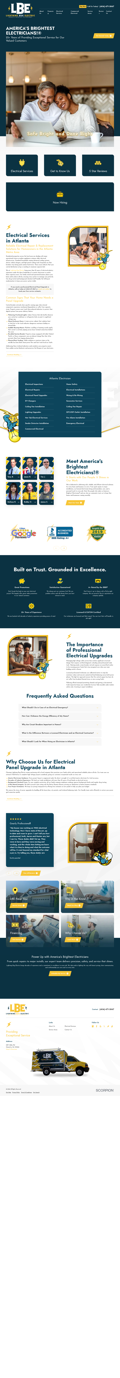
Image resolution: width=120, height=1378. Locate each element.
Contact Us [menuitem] (109, 12)
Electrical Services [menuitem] (59, 12)
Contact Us (68, 1030)
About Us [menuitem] (41, 12)
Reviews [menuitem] (101, 12)
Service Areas (53, 1030)
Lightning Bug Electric (17, 270)
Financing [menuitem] (50, 12)
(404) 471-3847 (107, 6)
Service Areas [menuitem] (90, 12)
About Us (52, 1026)
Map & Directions (11, 1049)
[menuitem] (39, 384)
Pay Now (83, 6)
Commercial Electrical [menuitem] (75, 12)
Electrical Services (70, 1026)
